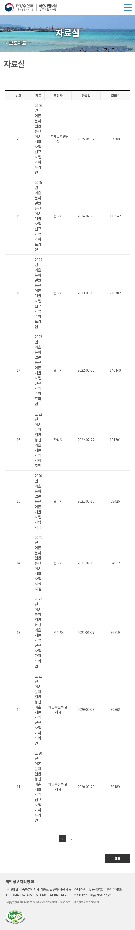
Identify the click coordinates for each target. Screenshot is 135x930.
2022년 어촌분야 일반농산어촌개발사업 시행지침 (38, 439)
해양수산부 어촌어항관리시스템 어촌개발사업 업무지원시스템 (70, 7)
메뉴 (127, 7)
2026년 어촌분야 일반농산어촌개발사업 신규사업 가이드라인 (38, 139)
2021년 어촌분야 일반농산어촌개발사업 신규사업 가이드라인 (38, 709)
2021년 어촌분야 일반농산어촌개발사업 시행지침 (38, 563)
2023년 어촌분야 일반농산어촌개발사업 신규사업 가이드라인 (38, 370)
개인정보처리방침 (19, 881)
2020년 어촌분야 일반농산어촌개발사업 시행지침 (38, 501)
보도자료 (17, 43)
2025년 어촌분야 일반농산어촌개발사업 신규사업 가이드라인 (38, 216)
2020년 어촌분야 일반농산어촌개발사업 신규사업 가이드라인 (38, 786)
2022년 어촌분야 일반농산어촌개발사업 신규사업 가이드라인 (38, 632)
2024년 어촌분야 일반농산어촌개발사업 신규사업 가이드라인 (38, 293)
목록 (118, 858)
